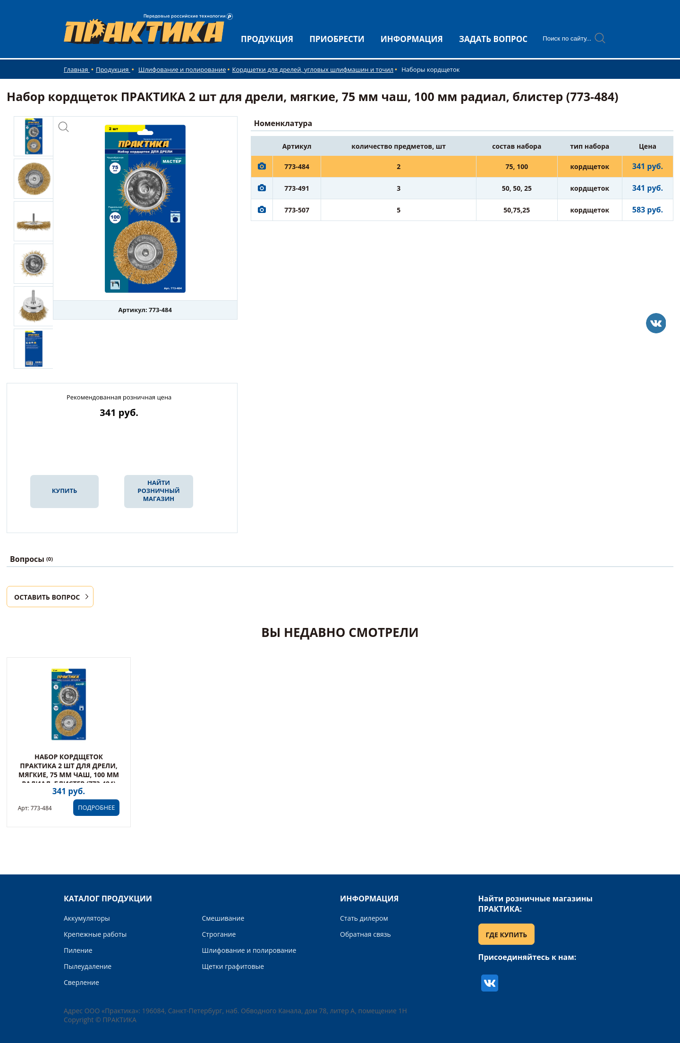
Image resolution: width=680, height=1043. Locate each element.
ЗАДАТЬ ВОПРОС (493, 39)
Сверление (81, 982)
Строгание (219, 934)
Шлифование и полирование (182, 69)
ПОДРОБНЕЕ (96, 807)
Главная (77, 69)
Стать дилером (364, 918)
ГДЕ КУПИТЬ (506, 934)
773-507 (296, 209)
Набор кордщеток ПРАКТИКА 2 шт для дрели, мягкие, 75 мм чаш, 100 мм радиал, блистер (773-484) (68, 770)
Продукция (113, 69)
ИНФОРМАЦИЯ (412, 39)
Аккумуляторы (87, 918)
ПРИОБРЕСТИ (337, 39)
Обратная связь (365, 934)
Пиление (78, 950)
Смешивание (223, 918)
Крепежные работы (95, 934)
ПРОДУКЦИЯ (267, 39)
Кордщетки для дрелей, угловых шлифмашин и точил (313, 69)
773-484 (296, 166)
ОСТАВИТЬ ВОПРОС (47, 597)
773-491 (296, 188)
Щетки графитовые (233, 966)
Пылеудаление (87, 966)
